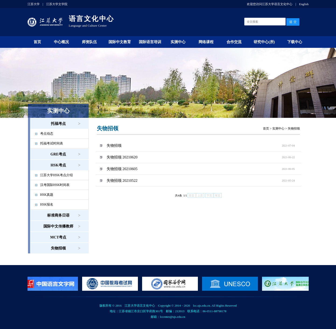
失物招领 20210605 (122, 169)
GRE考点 (58, 154)
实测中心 (178, 42)
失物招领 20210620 (122, 157)
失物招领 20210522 (122, 180)
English (304, 4)
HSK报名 (46, 204)
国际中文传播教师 (58, 226)
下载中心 (294, 42)
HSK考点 (58, 165)
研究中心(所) (264, 42)
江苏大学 (34, 4)
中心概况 (61, 42)
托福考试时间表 (51, 143)
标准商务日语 (58, 215)
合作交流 (234, 42)
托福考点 (58, 124)
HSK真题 (46, 194)
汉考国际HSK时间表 (55, 185)
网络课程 (206, 42)
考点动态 (46, 133)
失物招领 (58, 248)
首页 (37, 42)
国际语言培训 (150, 42)
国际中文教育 (119, 42)
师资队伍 (89, 42)
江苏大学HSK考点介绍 (56, 175)
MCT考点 (58, 237)
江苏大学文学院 (56, 4)
